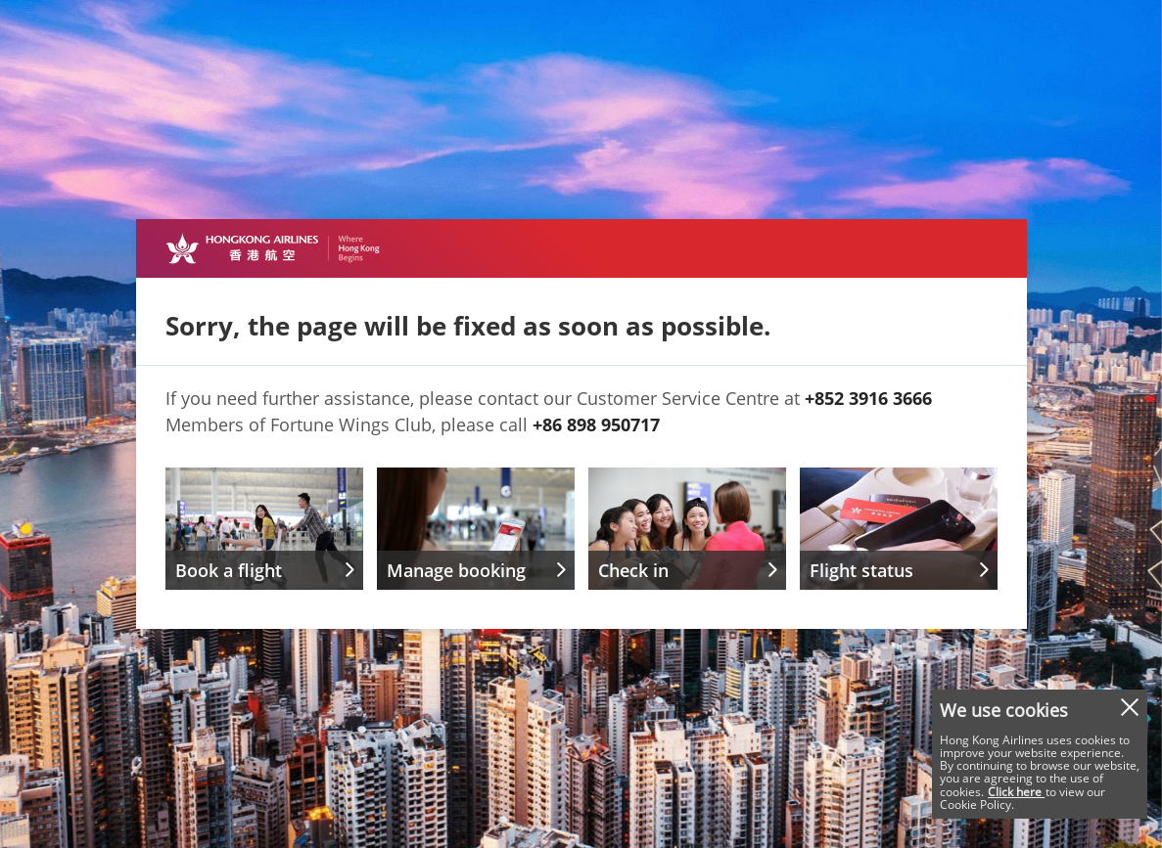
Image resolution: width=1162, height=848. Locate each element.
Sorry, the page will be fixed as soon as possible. (467, 325)
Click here (1016, 791)
